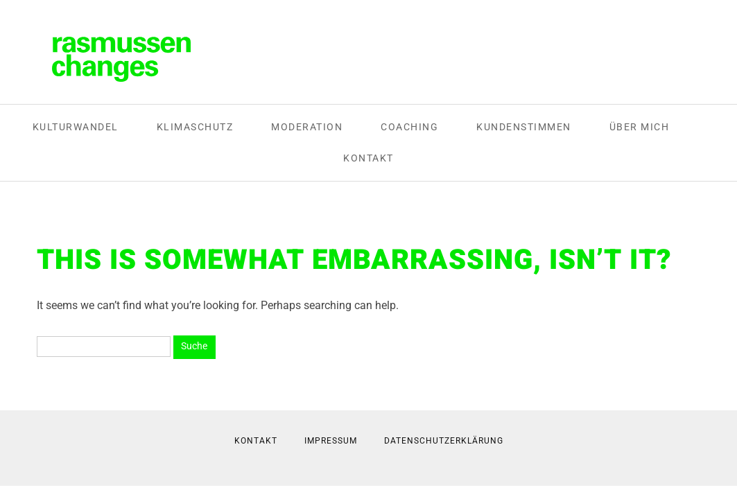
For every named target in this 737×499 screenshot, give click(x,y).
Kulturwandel (76, 126)
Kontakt (368, 158)
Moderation (307, 126)
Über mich (639, 126)
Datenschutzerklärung (443, 441)
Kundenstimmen (523, 126)
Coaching (409, 126)
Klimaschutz (195, 126)
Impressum (330, 441)
